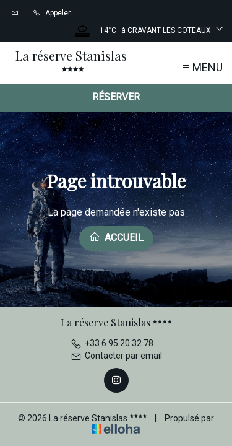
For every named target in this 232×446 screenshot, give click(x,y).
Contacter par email (116, 356)
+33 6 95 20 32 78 (112, 343)
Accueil (116, 237)
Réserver (116, 97)
